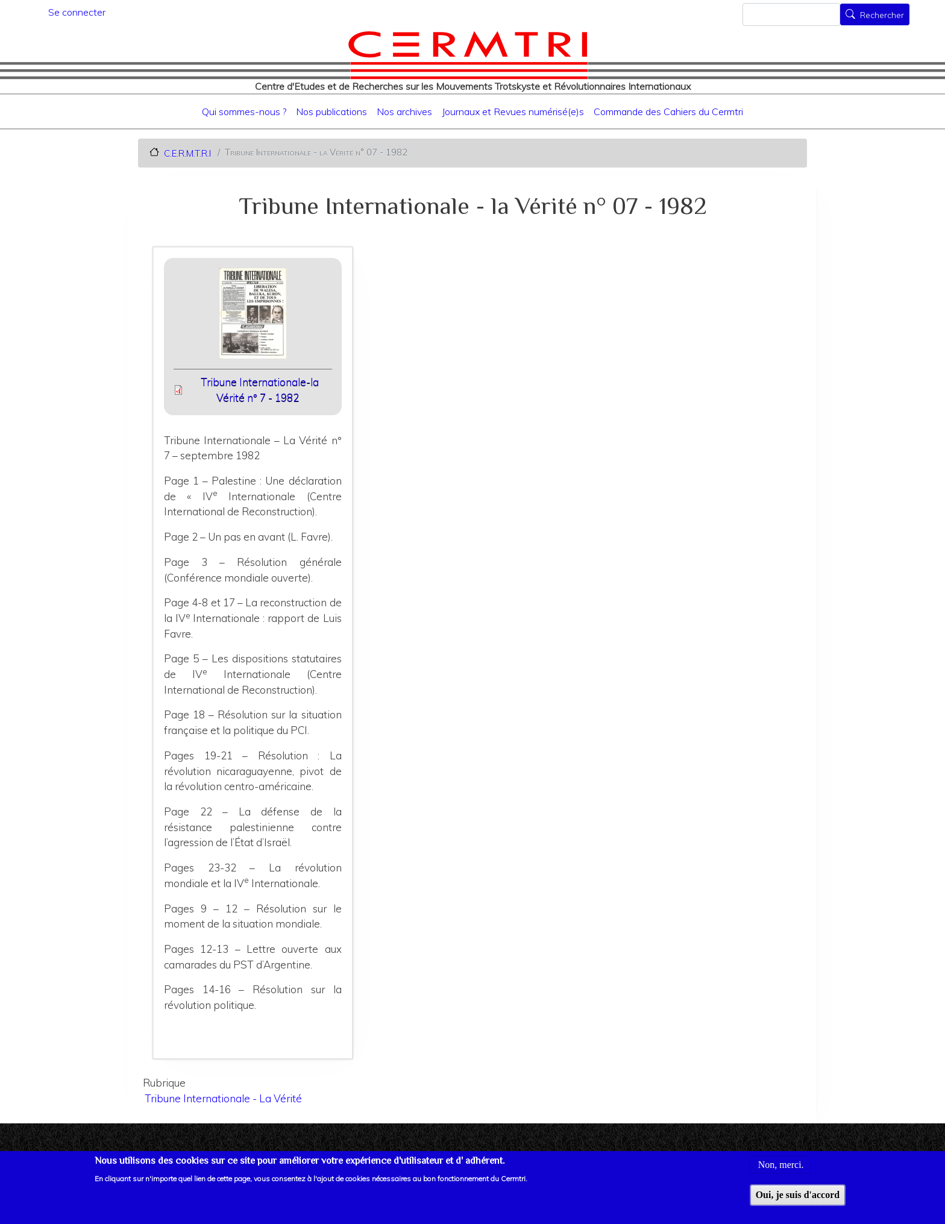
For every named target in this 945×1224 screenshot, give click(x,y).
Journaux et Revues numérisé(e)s (513, 111)
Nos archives (404, 111)
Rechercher (882, 15)
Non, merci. (781, 1172)
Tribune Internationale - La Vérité (223, 1098)
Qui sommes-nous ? (244, 111)
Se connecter (76, 12)
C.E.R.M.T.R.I (187, 152)
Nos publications (331, 111)
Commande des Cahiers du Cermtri (668, 111)
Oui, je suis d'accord (798, 1202)
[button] (252, 317)
